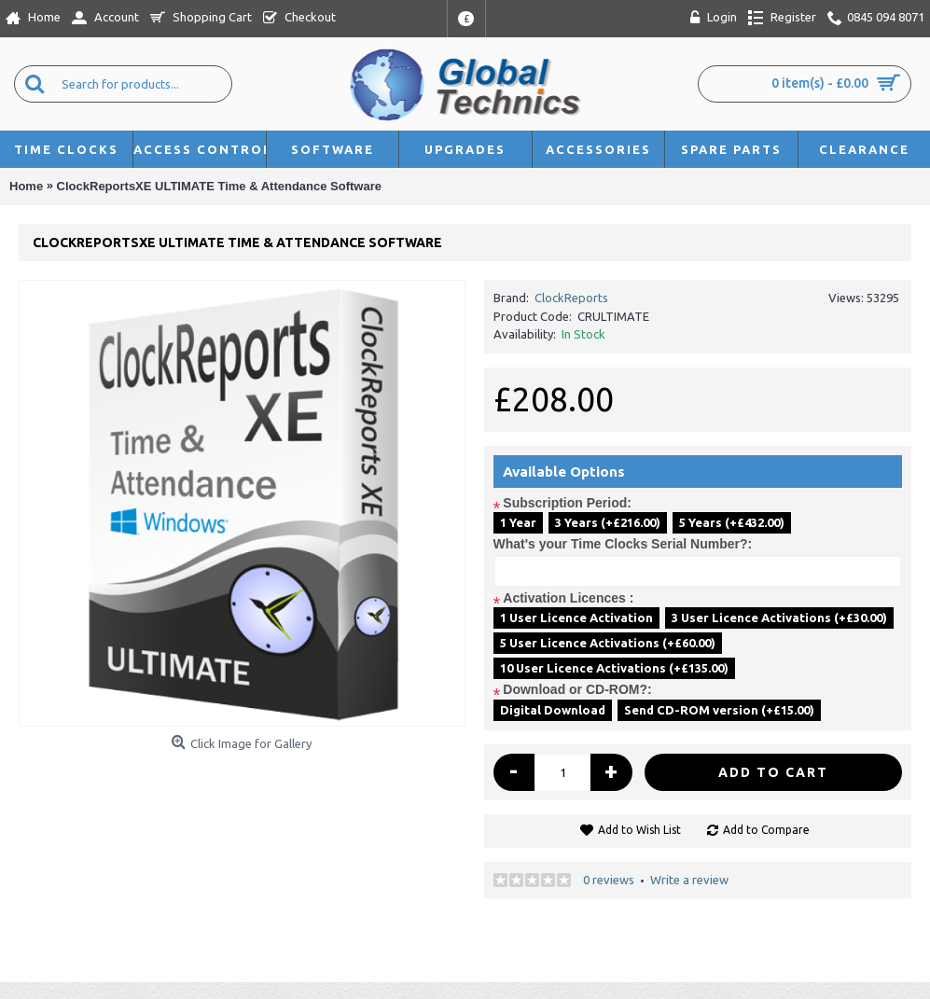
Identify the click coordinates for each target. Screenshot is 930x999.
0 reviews (608, 879)
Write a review (689, 879)
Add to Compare (766, 830)
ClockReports (571, 297)
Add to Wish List (639, 830)
